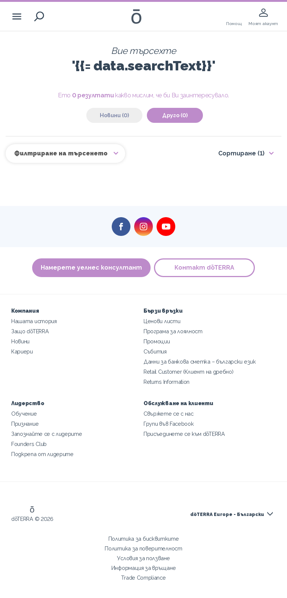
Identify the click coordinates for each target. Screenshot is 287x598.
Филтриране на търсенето (61, 153)
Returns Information (166, 382)
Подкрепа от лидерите (42, 454)
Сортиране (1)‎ (241, 153)
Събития (155, 351)
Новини (20, 341)
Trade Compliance (143, 577)
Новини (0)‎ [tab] (114, 115)
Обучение (24, 413)
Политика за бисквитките (143, 538)
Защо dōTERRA (30, 331)
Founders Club (29, 444)
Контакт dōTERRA (205, 267)
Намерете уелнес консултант (91, 267)
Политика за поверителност (143, 548)
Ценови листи (162, 321)
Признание (24, 424)
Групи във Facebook (169, 424)
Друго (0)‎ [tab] (175, 115)
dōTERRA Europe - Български (227, 514)
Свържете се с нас (169, 413)
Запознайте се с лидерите (46, 434)
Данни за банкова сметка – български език (200, 361)
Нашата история (34, 321)
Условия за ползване (143, 558)
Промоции (157, 341)
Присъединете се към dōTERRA (184, 434)
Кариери (22, 351)
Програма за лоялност (173, 331)
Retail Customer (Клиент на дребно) (188, 371)
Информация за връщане (143, 568)
